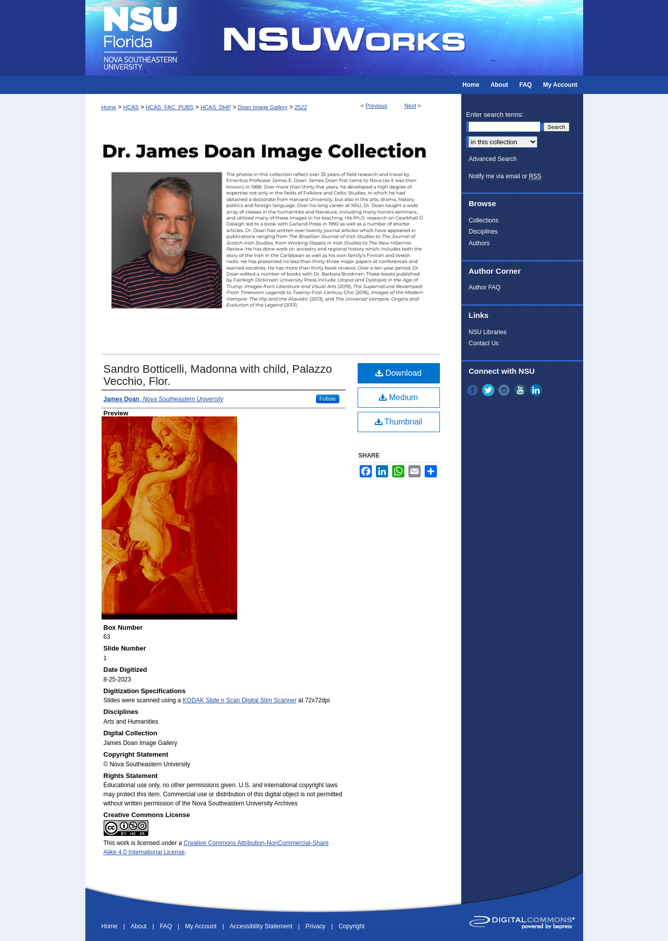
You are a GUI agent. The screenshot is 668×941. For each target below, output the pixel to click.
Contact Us (484, 343)
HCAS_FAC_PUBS (170, 107)
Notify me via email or (505, 176)
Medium (398, 397)
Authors (479, 243)
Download (398, 373)
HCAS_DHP (216, 107)
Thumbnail (399, 421)
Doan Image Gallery (263, 107)
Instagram (505, 390)
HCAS (131, 107)
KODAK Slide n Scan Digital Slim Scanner (240, 700)
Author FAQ (485, 287)
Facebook (473, 390)
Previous (377, 106)
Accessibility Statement (262, 926)
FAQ (166, 926)
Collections (484, 220)
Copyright (351, 926)
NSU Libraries (488, 332)
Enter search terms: (495, 114)
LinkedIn (537, 390)
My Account (201, 926)
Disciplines (483, 231)
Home (109, 107)
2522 (301, 107)
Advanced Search (493, 159)
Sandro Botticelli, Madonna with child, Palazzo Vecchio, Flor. (218, 375)
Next (410, 106)
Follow (328, 399)
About (139, 926)
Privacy (316, 926)
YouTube (521, 390)
